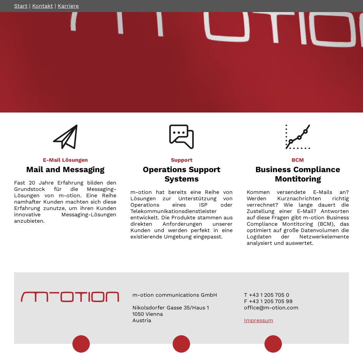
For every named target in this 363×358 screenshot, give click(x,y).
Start (20, 6)
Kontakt (42, 6)
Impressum (258, 320)
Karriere (68, 6)
